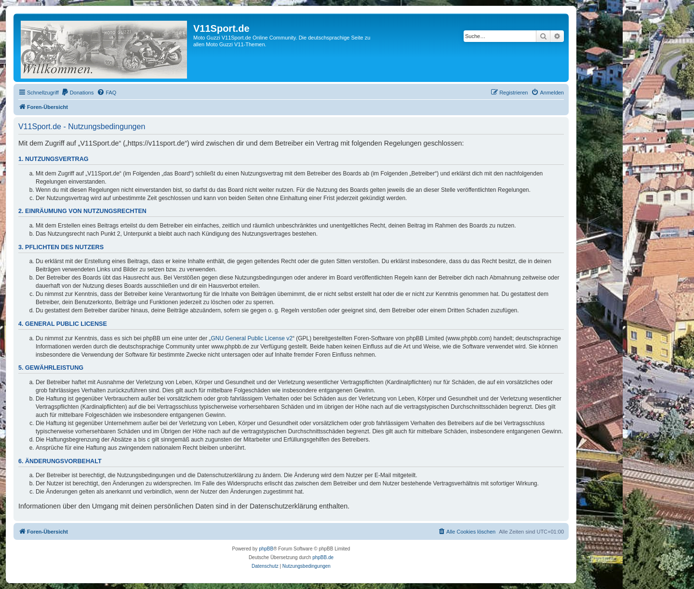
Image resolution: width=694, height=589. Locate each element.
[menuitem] (77, 92)
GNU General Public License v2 (252, 338)
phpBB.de (323, 557)
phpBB (266, 548)
